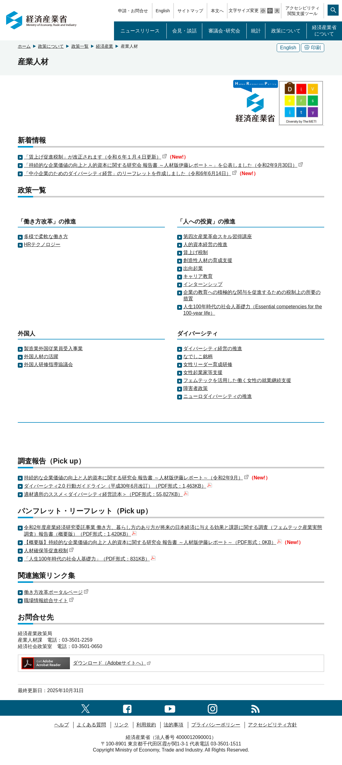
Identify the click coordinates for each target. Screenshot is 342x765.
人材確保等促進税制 (49, 550)
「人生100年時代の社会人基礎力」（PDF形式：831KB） (90, 558)
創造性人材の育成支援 (207, 260)
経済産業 (104, 46)
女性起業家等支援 (202, 372)
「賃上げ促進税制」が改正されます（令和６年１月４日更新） (95, 156)
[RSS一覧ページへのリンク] (255, 708)
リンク (121, 724)
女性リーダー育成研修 (207, 364)
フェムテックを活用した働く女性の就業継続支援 (237, 380)
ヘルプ (61, 724)
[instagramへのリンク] (212, 708)
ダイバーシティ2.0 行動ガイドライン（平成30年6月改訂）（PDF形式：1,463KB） (118, 486)
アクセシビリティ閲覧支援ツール (302, 11)
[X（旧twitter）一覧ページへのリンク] (85, 708)
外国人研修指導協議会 (48, 364)
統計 (256, 30)
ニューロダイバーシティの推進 (217, 396)
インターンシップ (202, 284)
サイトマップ (190, 10)
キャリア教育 (198, 276)
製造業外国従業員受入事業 (53, 348)
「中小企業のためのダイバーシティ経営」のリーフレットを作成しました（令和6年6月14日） (130, 173)
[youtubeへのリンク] (170, 708)
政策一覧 (80, 46)
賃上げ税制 (195, 252)
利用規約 (146, 724)
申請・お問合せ (133, 10)
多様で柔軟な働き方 (46, 236)
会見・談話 (184, 30)
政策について (286, 30)
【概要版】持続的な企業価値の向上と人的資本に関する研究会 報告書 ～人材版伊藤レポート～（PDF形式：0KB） (153, 542)
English (163, 10)
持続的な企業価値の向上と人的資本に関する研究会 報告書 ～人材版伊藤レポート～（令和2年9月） (136, 477)
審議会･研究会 (224, 30)
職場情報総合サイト (49, 600)
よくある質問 (91, 724)
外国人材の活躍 (41, 356)
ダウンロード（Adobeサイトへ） (86, 663)
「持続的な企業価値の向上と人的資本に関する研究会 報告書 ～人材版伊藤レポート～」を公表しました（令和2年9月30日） (163, 165)
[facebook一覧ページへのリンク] (127, 708)
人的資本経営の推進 (205, 244)
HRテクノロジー (42, 244)
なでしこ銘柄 (198, 356)
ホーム (24, 46)
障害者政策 (195, 388)
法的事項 (173, 724)
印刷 (312, 47)
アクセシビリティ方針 (272, 724)
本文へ (217, 10)
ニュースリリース (140, 30)
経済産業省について (324, 30)
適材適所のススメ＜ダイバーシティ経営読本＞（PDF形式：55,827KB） (106, 494)
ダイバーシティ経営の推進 (212, 348)
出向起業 (193, 268)
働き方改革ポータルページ (56, 592)
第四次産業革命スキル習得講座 (217, 236)
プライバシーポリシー (215, 724)
